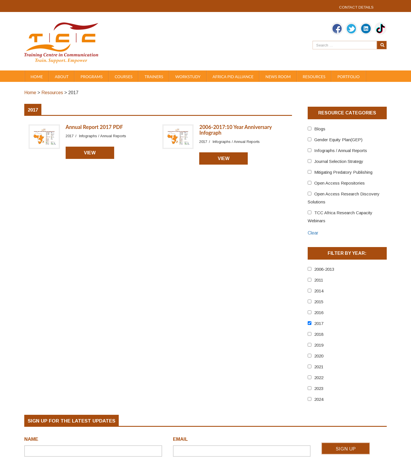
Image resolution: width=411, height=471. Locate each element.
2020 (318, 355)
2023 (318, 388)
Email (180, 439)
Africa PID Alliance (233, 76)
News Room (278, 76)
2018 (318, 334)
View (90, 152)
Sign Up (346, 448)
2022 (318, 377)
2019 (318, 345)
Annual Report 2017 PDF (94, 127)
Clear (313, 233)
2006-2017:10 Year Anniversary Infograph (235, 130)
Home (37, 76)
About (61, 76)
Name (31, 439)
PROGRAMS (91, 76)
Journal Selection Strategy (338, 161)
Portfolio (348, 76)
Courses (124, 76)
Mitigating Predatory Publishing (343, 172)
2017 (318, 323)
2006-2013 (324, 269)
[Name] (93, 451)
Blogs (319, 128)
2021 (318, 366)
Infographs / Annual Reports (340, 150)
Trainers (153, 76)
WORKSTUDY (188, 76)
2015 (318, 301)
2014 (318, 290)
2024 (318, 399)
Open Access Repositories (339, 183)
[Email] (242, 451)
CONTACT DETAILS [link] (356, 7)
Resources (314, 76)
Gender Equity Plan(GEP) (338, 139)
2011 (318, 280)
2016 (318, 312)
